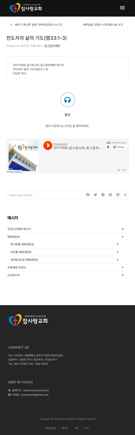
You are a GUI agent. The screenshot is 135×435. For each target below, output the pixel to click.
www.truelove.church (36, 390)
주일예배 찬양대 (16, 267)
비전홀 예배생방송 (20, 252)
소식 (86, 428)
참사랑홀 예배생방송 (22, 244)
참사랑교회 (50, 428)
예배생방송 (13, 236)
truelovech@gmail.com (35, 394)
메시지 (65, 428)
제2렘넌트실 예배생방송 (24, 259)
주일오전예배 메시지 (19, 229)
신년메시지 (13, 275)
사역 (76, 428)
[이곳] (68, 126)
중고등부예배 (52, 45)
